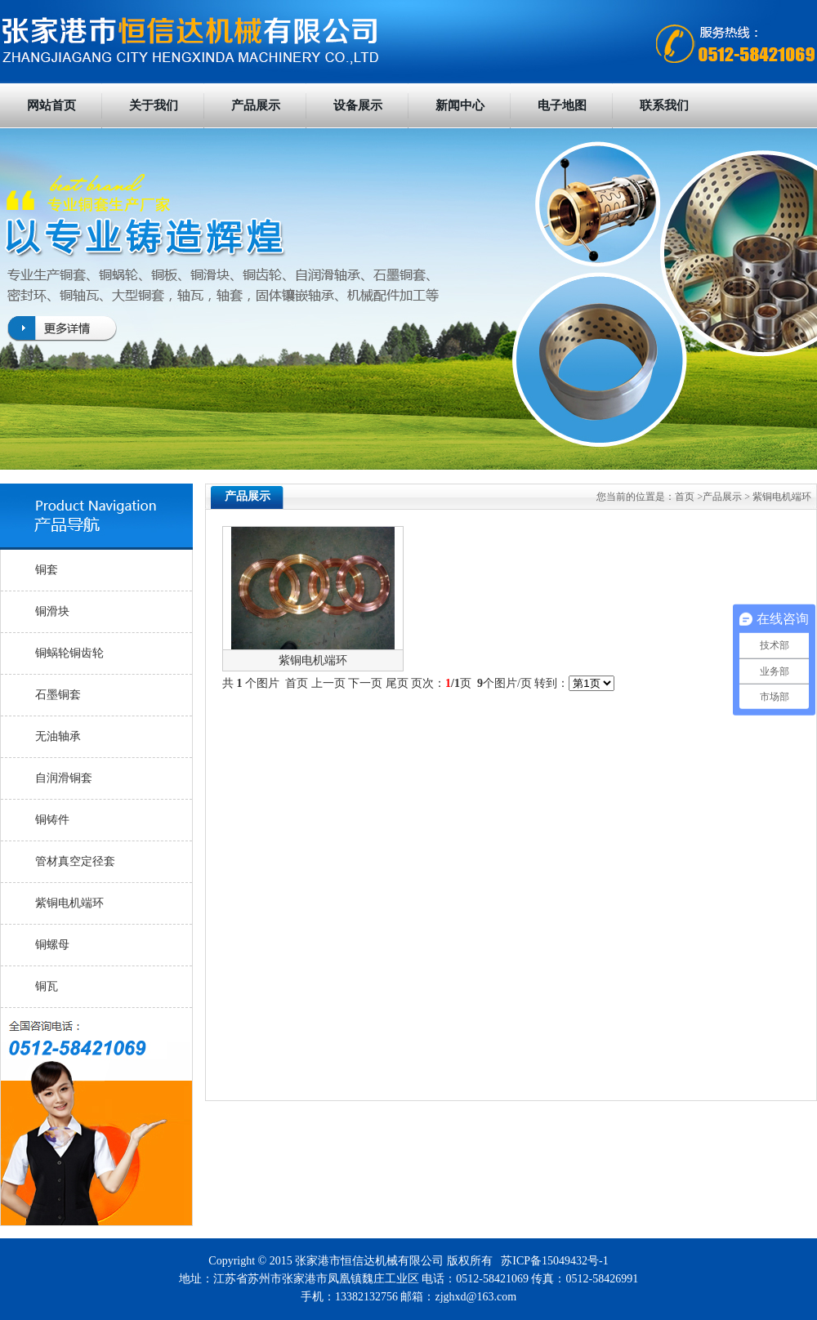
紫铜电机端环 (69, 903)
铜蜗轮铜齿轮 (69, 653)
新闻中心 (459, 105)
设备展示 (357, 105)
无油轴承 (58, 736)
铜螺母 (52, 945)
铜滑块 (52, 611)
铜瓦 (46, 986)
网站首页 (51, 105)
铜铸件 (52, 820)
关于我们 (153, 105)
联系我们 (664, 105)
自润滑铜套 (63, 778)
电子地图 (562, 105)
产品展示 (255, 105)
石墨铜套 (58, 695)
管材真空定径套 (75, 861)
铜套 (46, 570)
